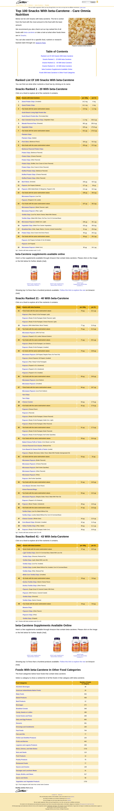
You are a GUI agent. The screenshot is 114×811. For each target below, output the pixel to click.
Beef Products (20, 701)
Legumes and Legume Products (26, 745)
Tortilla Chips (26, 214)
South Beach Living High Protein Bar (34, 112)
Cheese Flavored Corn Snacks (32, 445)
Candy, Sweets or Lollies (24, 712)
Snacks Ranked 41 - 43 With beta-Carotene (57, 66)
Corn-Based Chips (28, 522)
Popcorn (24, 185)
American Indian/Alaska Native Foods (28, 690)
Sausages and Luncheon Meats (26, 770)
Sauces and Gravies (22, 767)
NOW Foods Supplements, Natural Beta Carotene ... (34, 284)
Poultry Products (21, 759)
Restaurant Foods (22, 763)
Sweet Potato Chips (28, 101)
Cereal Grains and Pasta (24, 716)
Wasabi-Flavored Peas (29, 123)
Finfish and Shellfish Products (26, 738)
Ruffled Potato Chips (29, 171)
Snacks (23, 35)
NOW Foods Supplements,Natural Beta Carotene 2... (80, 284)
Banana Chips (27, 607)
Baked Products (21, 697)
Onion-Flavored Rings (29, 489)
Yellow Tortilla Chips (29, 526)
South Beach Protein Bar (30, 116)
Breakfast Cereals (22, 708)
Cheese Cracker (27, 402)
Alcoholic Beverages (23, 687)
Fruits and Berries (22, 741)
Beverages (19, 705)
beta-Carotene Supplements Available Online (57, 69)
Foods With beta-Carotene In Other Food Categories (57, 72)
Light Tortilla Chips (29, 553)
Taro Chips (25, 394)
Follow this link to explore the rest (72, 290)
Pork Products (21, 756)
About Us (60, 794)
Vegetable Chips (27, 127)
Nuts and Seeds (21, 752)
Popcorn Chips (28, 611)
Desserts (19, 723)
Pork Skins (25, 141)
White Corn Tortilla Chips (31, 574)
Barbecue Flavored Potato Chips (32, 149)
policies (72, 796)
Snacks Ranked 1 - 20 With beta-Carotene (57, 59)
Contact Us (54, 794)
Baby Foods (20, 694)
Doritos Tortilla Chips (30, 582)
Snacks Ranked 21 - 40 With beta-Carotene (57, 63)
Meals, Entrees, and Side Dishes (26, 748)
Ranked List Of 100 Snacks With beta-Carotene (57, 56)
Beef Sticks (25, 182)
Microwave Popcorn (28, 196)
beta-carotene (29, 32)
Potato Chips (26, 152)
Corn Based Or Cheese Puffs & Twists (34, 449)
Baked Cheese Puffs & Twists (32, 442)
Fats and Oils (20, 734)
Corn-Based (26, 486)
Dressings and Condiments (25, 727)
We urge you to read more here (87, 804)
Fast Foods (19, 730)
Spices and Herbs (22, 778)
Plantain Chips (26, 134)
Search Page (41, 43)
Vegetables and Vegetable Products (27, 781)
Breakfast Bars (27, 229)
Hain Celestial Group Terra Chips (33, 120)
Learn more (83, 7)
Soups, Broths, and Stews (24, 774)
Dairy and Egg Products (24, 719)
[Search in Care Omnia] (86, 2)
